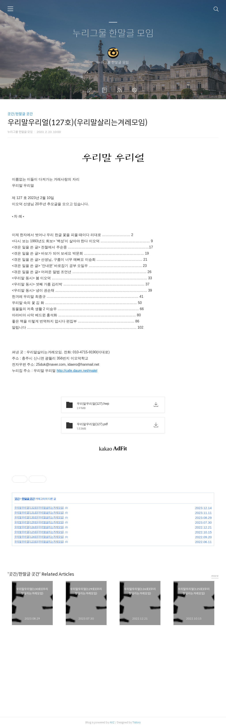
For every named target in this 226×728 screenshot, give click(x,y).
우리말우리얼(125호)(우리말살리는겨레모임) (39, 532)
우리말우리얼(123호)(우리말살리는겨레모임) (39, 541)
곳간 (17, 498)
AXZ (112, 722)
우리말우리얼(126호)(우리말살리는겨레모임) (39, 527)
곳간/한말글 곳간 (20, 114)
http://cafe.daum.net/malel (77, 370)
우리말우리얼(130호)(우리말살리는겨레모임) (39, 517)
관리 (135, 90)
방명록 (105, 90)
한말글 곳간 (28, 498)
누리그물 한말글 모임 (113, 33)
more (214, 576)
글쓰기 (90, 90)
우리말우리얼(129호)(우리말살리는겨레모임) (39, 522)
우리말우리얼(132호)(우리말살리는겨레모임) (39, 507)
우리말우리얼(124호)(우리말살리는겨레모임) (39, 536)
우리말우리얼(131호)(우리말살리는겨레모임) (39, 512)
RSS (120, 90)
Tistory (136, 722)
